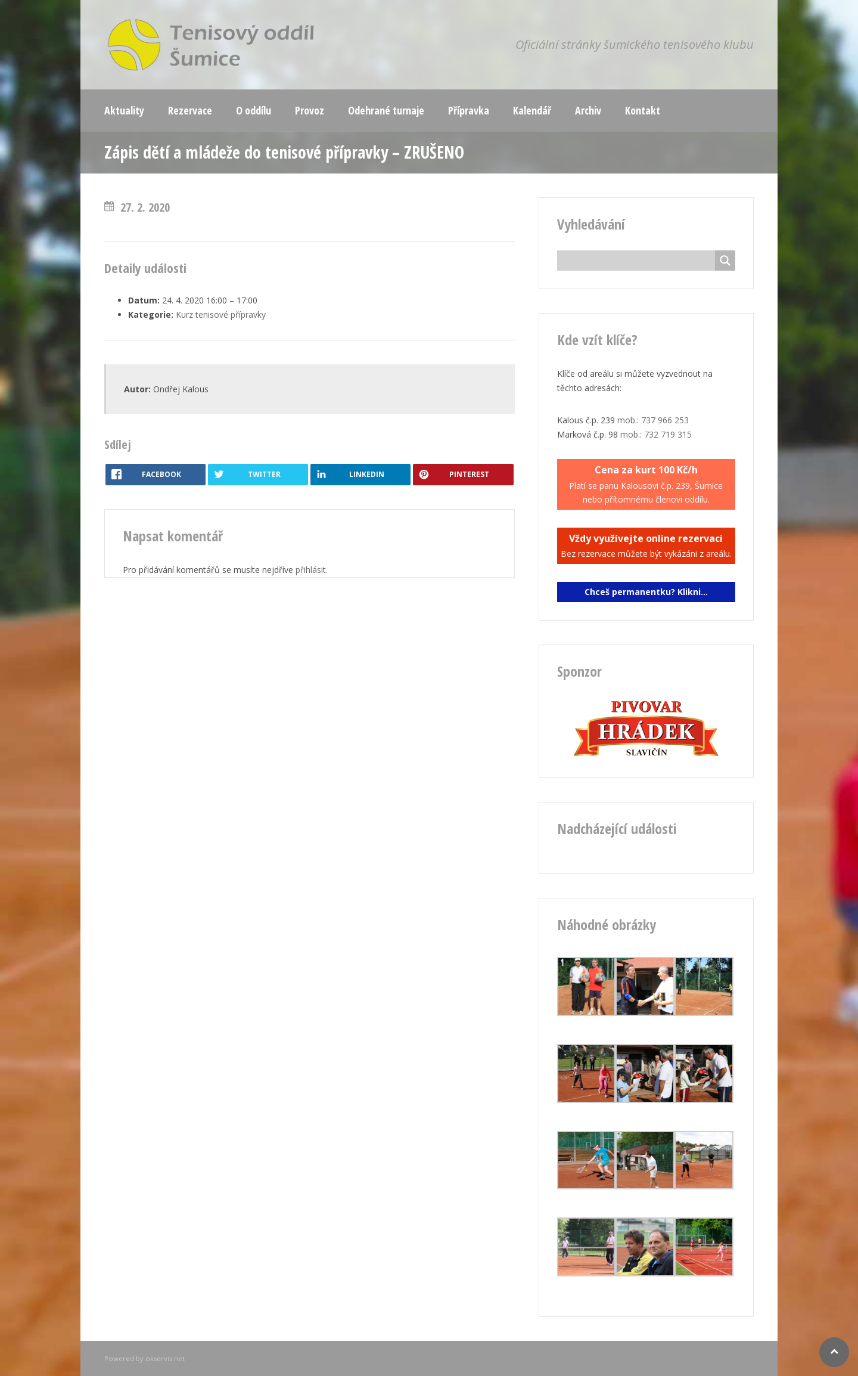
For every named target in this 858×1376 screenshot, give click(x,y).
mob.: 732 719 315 (656, 434)
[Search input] (639, 260)
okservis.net (165, 1358)
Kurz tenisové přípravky (221, 314)
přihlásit (311, 569)
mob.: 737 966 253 (653, 420)
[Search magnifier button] (725, 260)
